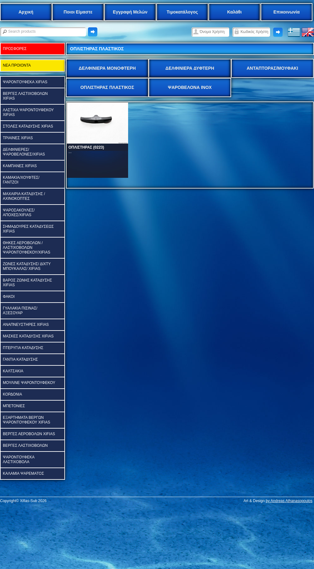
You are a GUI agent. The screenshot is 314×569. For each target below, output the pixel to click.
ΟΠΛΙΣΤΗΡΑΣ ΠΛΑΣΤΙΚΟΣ (107, 87)
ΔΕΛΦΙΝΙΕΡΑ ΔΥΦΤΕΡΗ (189, 68)
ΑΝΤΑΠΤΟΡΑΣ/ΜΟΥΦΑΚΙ (272, 68)
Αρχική (26, 11)
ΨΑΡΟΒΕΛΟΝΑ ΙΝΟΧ (190, 87)
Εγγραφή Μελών (130, 11)
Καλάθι (234, 11)
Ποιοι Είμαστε (78, 11)
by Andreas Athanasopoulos (289, 501)
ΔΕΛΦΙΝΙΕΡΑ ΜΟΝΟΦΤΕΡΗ (107, 68)
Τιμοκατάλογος (182, 11)
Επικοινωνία (286, 11)
